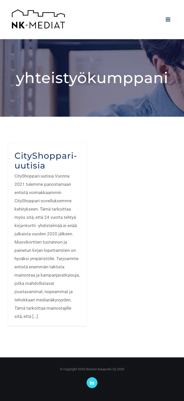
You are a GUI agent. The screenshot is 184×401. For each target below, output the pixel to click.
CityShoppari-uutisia (45, 160)
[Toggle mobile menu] (168, 19)
